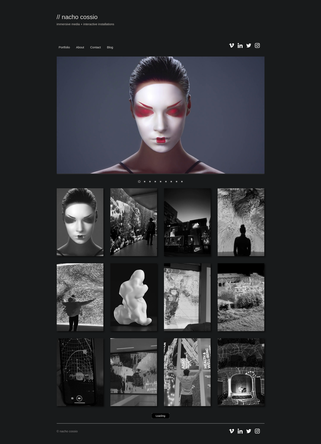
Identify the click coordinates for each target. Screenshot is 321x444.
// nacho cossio (77, 17)
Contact (95, 47)
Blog (110, 47)
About (80, 47)
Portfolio (64, 47)
